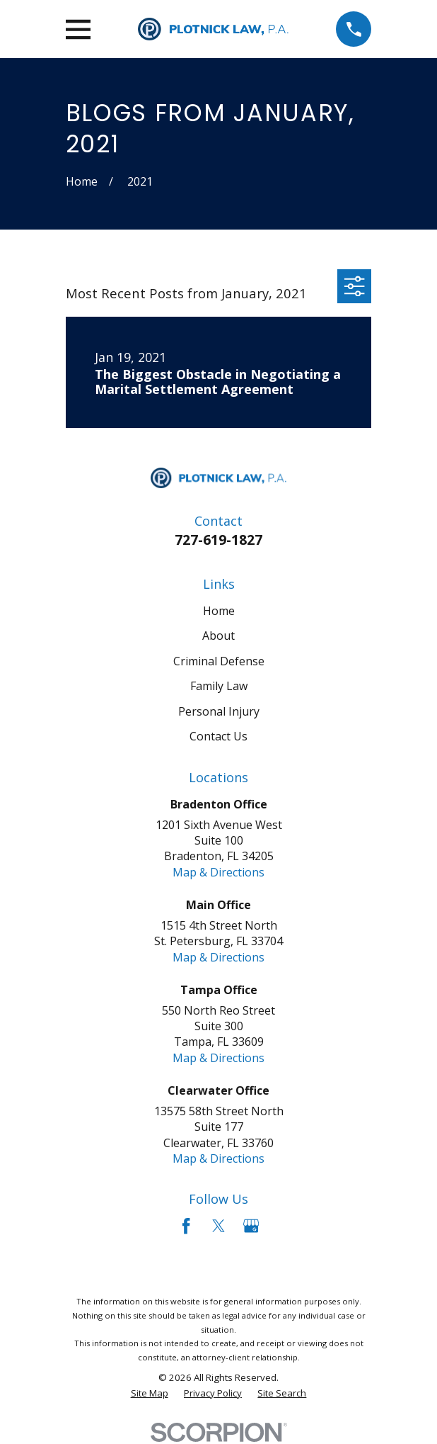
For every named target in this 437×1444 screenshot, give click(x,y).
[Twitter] (218, 1226)
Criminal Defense (218, 661)
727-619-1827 (218, 539)
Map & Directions (218, 872)
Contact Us (218, 736)
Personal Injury (219, 711)
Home (219, 611)
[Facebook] (186, 1226)
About (218, 635)
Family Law (218, 686)
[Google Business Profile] (251, 1226)
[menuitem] (149, 1393)
